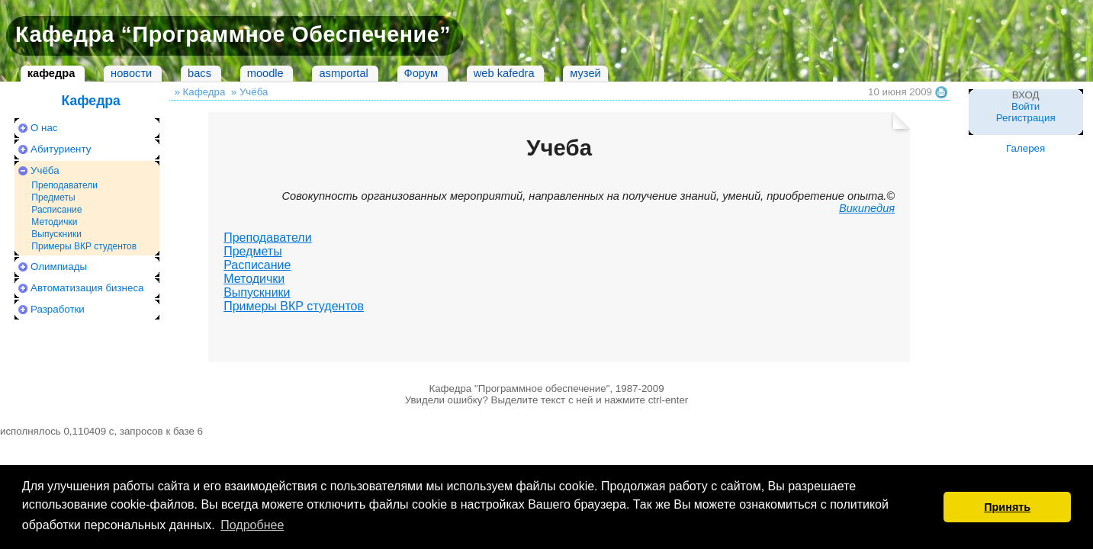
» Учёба (249, 92)
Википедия (867, 208)
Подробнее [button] (252, 524)
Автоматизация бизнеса (87, 288)
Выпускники (56, 234)
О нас (44, 127)
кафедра (51, 73)
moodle (265, 73)
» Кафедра (199, 92)
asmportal (343, 73)
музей (585, 73)
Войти (1025, 106)
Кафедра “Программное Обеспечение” (233, 34)
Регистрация (1026, 118)
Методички (54, 222)
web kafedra (504, 73)
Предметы (53, 197)
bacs (199, 73)
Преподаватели (64, 185)
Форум (421, 73)
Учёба (45, 170)
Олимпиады (59, 266)
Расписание (56, 209)
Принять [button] (1007, 507)
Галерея (1025, 148)
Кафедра (90, 100)
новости (131, 73)
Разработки (58, 309)
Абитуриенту (61, 149)
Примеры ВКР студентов (84, 246)
